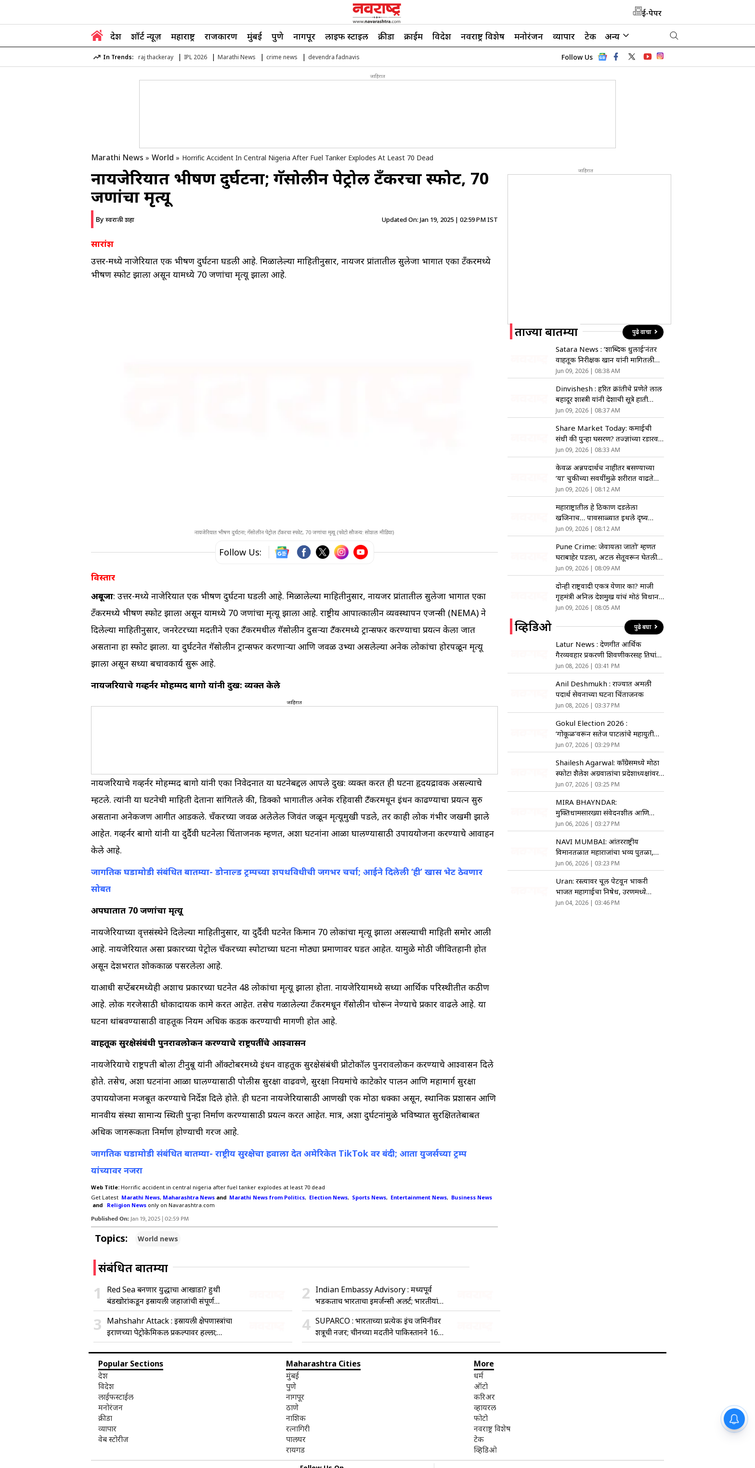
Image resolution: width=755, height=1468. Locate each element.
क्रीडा (386, 36)
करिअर (484, 1396)
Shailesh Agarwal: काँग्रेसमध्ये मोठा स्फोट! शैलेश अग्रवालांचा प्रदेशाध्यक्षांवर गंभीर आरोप (607, 768)
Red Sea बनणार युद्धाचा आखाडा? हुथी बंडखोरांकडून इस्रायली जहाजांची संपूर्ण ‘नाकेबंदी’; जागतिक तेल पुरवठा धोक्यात (163, 1295)
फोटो (481, 1418)
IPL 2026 (195, 57)
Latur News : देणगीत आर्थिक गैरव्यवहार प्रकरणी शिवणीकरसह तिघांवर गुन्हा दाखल (610, 649)
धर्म (478, 1375)
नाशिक (296, 1418)
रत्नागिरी (298, 1428)
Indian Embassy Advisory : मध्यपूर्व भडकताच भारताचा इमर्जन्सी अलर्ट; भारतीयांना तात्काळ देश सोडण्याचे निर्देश (379, 1295)
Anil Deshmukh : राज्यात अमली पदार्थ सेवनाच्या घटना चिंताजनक (603, 689)
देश (115, 36)
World (163, 157)
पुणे (278, 36)
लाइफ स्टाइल (346, 36)
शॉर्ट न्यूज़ (146, 36)
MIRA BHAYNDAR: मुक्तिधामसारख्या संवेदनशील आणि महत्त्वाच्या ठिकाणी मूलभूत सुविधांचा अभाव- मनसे (604, 807)
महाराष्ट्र (183, 36)
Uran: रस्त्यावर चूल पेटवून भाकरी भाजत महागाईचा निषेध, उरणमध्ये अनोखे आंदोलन (602, 886)
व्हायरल (485, 1407)
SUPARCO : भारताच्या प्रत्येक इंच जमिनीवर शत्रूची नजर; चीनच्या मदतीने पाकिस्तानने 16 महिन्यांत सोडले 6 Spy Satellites (378, 1326)
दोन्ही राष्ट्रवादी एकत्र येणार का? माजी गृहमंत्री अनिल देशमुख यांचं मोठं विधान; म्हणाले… (608, 591)
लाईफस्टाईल (115, 1396)
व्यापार (564, 36)
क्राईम (413, 36)
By (115, 219)
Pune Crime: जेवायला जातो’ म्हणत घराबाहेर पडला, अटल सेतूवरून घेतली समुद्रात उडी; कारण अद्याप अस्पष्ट (606, 551)
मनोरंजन (528, 36)
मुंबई (254, 36)
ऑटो (481, 1386)
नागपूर (304, 36)
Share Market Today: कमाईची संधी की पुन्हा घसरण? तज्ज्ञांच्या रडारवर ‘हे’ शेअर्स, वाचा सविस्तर (608, 433)
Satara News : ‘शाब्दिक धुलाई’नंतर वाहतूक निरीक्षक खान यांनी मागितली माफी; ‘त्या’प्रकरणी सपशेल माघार (606, 354)
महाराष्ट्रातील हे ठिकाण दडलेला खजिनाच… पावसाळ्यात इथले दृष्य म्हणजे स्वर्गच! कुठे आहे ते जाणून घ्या (604, 512)
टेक (590, 36)
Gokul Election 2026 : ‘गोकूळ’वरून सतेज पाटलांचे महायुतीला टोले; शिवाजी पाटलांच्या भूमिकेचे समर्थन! (608, 728)
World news (158, 1238)
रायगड (295, 1449)
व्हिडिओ (485, 1449)
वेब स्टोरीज (113, 1439)
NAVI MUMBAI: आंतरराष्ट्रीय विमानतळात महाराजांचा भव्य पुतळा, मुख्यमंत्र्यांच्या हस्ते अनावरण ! (604, 847)
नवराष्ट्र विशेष (483, 36)
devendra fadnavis (334, 57)
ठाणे (292, 1407)
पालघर (296, 1439)
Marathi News (237, 57)
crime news (282, 57)
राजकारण (221, 36)
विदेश (441, 36)
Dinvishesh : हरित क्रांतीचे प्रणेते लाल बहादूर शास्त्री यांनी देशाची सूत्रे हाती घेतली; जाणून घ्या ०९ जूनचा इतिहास (609, 394)
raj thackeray (155, 57)
